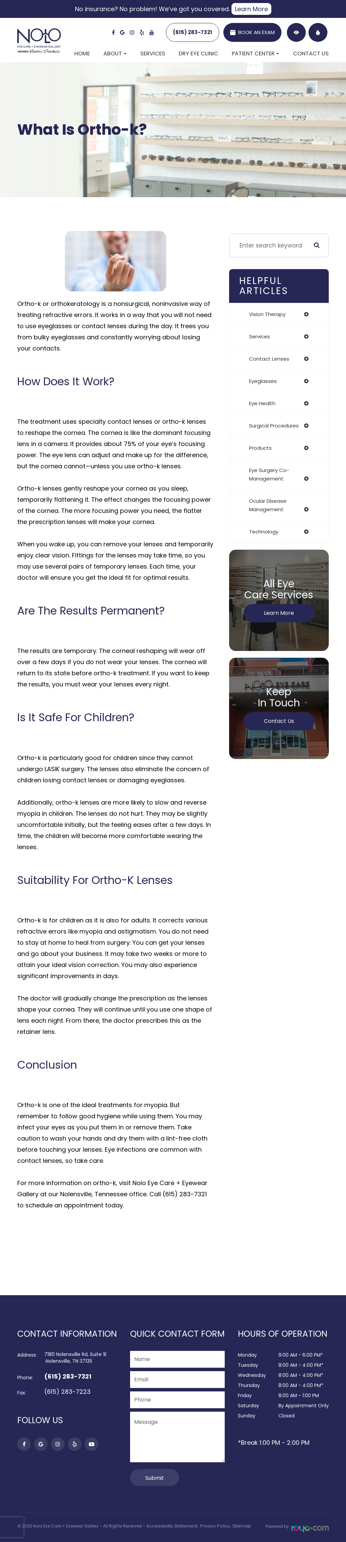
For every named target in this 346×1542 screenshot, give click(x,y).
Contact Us (311, 53)
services (259, 336)
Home (82, 53)
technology (263, 531)
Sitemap (236, 1526)
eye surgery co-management (269, 474)
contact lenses (269, 358)
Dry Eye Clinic (198, 53)
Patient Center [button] (255, 53)
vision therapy (267, 314)
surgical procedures (274, 425)
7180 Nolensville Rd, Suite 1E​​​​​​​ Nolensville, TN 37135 (75, 1357)
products (260, 447)
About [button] (114, 53)
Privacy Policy (211, 1526)
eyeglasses (263, 381)
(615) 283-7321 (192, 32)
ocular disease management (268, 505)
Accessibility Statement (170, 1526)
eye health (262, 403)
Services (152, 53)
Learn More (251, 9)
